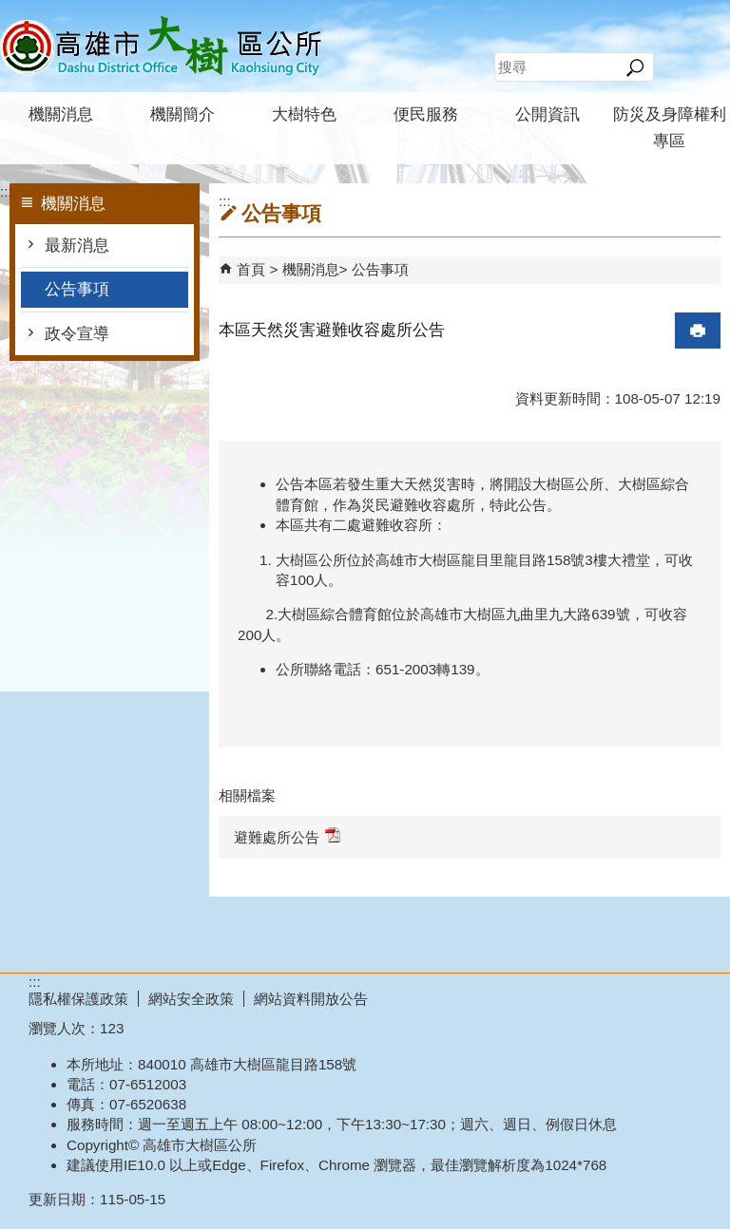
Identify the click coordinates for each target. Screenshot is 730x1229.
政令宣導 (77, 334)
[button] (634, 67)
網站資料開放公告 (311, 999)
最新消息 (77, 245)
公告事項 (77, 289)
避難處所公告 (287, 836)
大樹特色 (304, 114)
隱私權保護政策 (78, 999)
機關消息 (61, 114)
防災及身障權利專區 (669, 127)
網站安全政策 (191, 999)
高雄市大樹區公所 (160, 46)
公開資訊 (547, 114)
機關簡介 (182, 114)
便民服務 (426, 114)
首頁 (251, 269)
